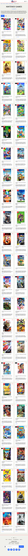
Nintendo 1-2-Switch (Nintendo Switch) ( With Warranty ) (6, 203)
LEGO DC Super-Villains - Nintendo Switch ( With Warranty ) (20, 225)
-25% (15, 18)
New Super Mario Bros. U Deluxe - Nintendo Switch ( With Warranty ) (20, 53)
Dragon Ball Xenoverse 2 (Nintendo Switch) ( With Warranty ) (7, 333)
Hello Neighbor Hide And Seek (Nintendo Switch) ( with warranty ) (20, 418)
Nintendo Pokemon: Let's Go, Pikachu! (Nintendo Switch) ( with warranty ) (7, 397)
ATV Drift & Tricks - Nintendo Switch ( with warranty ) (20, 354)
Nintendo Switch (11, 3)
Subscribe (21, 546)
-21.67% (16, 83)
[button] (1, 1)
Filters (3, 15)
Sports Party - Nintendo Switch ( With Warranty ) (7, 182)
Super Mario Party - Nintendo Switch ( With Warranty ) (19, 32)
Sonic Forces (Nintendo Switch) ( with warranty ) (20, 461)
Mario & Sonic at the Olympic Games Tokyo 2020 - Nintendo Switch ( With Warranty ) (7, 96)
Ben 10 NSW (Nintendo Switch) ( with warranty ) (20, 332)
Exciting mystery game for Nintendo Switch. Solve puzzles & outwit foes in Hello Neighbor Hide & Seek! (20, 422)
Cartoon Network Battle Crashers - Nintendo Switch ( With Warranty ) (20, 311)
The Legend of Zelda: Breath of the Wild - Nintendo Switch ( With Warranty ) (20, 75)
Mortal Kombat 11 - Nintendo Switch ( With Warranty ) (6, 75)
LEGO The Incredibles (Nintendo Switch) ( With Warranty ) (6, 247)
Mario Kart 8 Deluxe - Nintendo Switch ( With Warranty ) (6, 32)
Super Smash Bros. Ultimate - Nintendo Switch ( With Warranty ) (7, 118)
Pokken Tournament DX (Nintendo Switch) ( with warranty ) (20, 397)
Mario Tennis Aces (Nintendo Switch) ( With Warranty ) (6, 161)
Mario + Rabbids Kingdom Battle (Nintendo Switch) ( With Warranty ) (20, 139)
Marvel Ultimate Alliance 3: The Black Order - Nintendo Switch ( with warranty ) (6, 505)
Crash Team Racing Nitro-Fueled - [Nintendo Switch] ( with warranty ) (20, 440)
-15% (2, 448)
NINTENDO (3, 76)
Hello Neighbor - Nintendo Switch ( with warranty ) (7, 418)
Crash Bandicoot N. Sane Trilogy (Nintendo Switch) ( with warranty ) (7, 461)
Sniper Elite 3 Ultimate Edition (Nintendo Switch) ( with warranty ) (20, 505)
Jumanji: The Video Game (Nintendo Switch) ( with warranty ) (20, 483)
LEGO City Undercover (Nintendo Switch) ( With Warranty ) (6, 268)
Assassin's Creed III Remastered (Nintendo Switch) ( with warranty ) (20, 526)
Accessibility (17, 543)
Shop (4, 3)
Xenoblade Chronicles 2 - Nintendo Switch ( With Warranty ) (20, 203)
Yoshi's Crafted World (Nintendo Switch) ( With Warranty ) (20, 118)
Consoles (7, 3)
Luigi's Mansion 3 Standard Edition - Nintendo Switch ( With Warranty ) (6, 139)
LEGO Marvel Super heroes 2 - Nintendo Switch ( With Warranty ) (20, 247)
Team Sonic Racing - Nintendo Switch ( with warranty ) (6, 440)
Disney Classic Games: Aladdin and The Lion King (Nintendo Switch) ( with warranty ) (7, 526)
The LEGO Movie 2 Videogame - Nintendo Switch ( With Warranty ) (7, 290)
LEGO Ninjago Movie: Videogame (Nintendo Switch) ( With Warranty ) (20, 290)
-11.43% (16, 276)
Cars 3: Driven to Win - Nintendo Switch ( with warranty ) (6, 354)
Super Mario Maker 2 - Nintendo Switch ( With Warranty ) (6, 53)
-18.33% (2, 40)
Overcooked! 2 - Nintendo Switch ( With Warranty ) (20, 182)
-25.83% (2, 18)
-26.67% (2, 126)
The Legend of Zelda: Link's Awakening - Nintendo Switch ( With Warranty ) (20, 96)
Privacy (13, 543)
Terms (9, 543)
